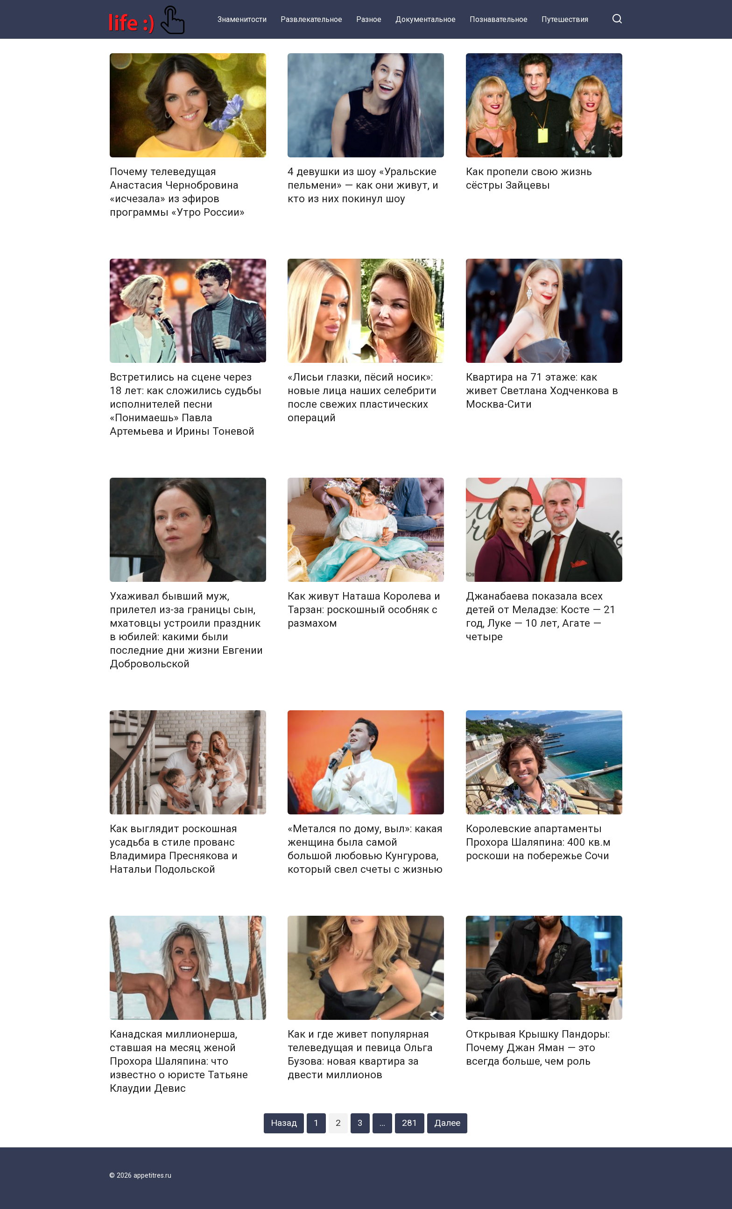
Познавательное (499, 19)
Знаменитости (242, 19)
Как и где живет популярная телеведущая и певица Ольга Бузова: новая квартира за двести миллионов (360, 1054)
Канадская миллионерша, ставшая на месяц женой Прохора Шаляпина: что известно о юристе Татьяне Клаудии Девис (179, 1061)
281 (409, 1122)
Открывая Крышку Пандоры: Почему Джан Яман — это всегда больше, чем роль (538, 1047)
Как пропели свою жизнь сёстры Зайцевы (529, 178)
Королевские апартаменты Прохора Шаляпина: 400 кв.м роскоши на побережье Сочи (538, 842)
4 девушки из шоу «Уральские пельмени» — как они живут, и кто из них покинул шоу (363, 185)
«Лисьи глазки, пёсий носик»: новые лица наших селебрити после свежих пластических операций (362, 397)
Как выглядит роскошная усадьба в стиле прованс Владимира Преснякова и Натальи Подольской (174, 848)
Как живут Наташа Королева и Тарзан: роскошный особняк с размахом (364, 609)
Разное (368, 19)
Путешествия (565, 19)
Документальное (425, 19)
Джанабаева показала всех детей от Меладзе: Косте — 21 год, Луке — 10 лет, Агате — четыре (541, 616)
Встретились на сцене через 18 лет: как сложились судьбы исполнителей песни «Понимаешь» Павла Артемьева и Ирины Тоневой (185, 404)
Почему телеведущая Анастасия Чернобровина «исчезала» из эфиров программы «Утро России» (177, 191)
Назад (284, 1122)
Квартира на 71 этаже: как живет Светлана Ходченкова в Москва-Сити (542, 390)
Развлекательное (311, 19)
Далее (447, 1122)
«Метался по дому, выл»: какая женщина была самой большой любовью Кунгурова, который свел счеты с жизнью (365, 848)
